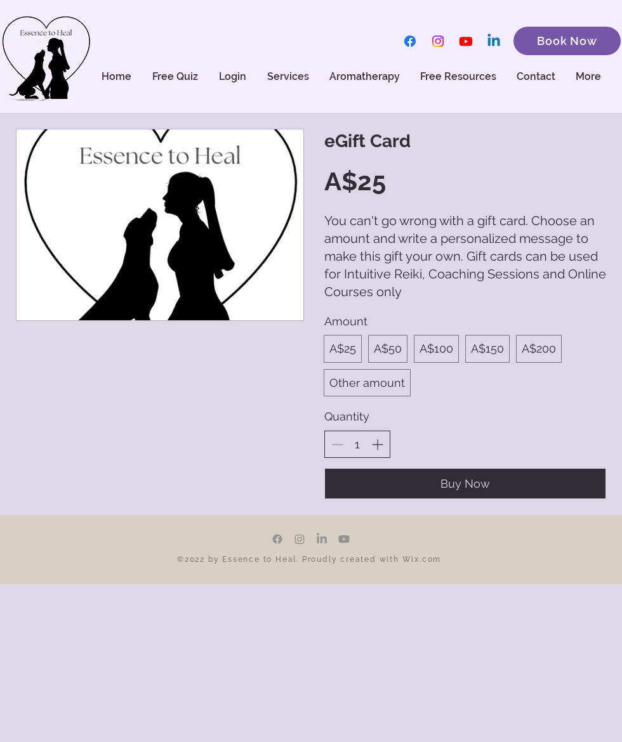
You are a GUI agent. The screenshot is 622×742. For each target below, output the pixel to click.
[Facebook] (410, 41)
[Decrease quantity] (337, 444)
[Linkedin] (493, 41)
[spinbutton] (357, 444)
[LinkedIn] (321, 539)
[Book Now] (567, 41)
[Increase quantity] (377, 444)
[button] (365, 76)
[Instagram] (438, 41)
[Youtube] (465, 41)
